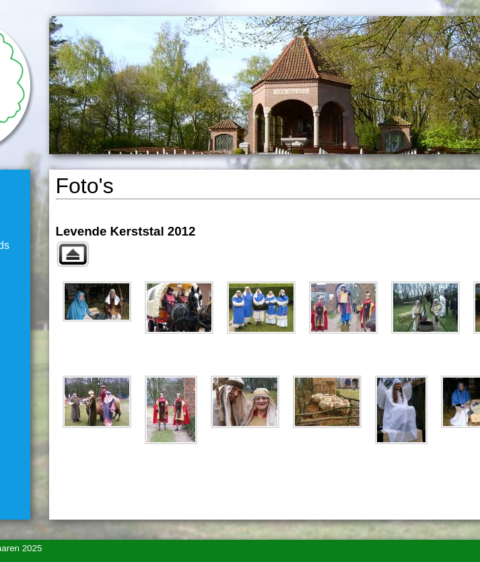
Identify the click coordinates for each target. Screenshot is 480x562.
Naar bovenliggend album (73, 254)
